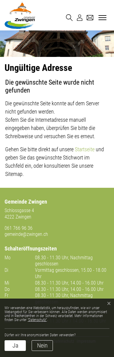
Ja (15, 345)
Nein (42, 345)
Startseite (85, 149)
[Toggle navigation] (101, 18)
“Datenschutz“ (37, 320)
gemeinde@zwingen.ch (26, 234)
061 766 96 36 (19, 228)
